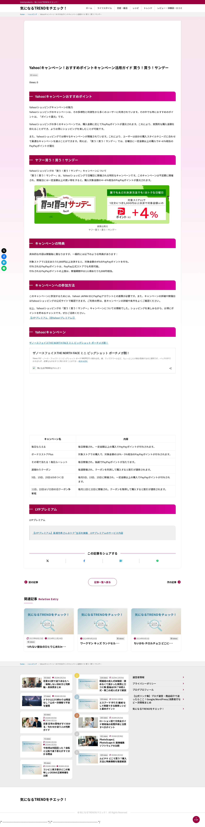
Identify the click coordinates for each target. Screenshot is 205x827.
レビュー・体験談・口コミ (169, 8)
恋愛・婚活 (122, 8)
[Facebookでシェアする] (84, 561)
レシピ (136, 8)
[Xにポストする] (47, 561)
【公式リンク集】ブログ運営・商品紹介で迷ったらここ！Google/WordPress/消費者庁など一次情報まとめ (157, 699)
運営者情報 (138, 677)
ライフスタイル (104, 8)
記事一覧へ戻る (102, 582)
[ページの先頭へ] (196, 819)
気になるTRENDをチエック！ (43, 8)
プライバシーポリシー (144, 683)
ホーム (89, 8)
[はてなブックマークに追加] (121, 561)
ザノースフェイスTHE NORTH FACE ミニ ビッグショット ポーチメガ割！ (68, 342)
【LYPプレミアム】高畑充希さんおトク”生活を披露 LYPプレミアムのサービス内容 (77, 533)
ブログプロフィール (143, 690)
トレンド (148, 8)
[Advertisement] (102, 45)
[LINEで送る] (157, 561)
